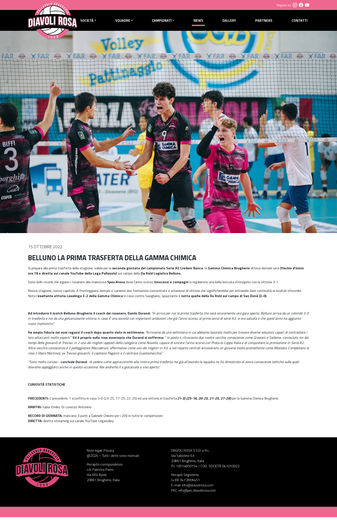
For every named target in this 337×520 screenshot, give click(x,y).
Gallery (230, 22)
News (199, 22)
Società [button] (89, 22)
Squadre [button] (124, 22)
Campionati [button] (163, 22)
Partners (264, 22)
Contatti (299, 22)
